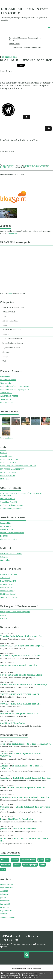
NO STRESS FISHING (8, 462)
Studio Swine (23, 140)
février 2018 (5, 901)
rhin (47, 860)
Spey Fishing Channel (8, 597)
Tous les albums (6, 438)
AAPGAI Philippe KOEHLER (11, 508)
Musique (5, 334)
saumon (17, 864)
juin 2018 (3, 897)
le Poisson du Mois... (10, 321)
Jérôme (3, 828)
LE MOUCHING (6, 584)
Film (4, 316)
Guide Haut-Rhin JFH (8, 502)
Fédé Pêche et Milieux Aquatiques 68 (14, 386)
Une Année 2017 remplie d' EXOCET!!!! (19, 713)
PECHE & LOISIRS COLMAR (11, 553)
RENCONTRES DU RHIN (12, 338)
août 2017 (4, 914)
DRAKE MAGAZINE (8, 581)
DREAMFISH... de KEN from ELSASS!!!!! (25, 11)
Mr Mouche (4, 479)
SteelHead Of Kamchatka (12, 723)
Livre (4, 325)
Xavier (3, 753)
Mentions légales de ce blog (34, 968)
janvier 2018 (5, 904)
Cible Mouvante (6, 402)
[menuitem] (26, 39)
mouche (15, 860)
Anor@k (4, 765)
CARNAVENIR (5, 526)
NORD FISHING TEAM (9, 459)
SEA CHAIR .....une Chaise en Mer (26, 60)
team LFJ (3, 453)
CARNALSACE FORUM (9, 396)
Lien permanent (7, 165)
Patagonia (4, 557)
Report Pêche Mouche (11, 347)
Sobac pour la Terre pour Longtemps (15, 611)
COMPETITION (8, 312)
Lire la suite (12, 233)
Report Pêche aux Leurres (12, 343)
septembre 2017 (6, 910)
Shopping (6, 352)
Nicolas (4, 838)
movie (28, 166)
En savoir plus (31, 977)
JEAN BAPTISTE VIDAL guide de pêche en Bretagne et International (21, 494)
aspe (3, 869)
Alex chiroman (6, 456)
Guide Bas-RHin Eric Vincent (11, 505)
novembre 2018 (6, 884)
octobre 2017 (5, 907)
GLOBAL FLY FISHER (8, 574)
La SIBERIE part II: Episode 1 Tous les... (19, 665)
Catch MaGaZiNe (6, 587)
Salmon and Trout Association (12, 533)
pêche (40, 860)
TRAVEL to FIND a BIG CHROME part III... (20, 694)
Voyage (5, 356)
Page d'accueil (14, 44)
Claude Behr (5, 376)
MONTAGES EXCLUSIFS (12, 330)
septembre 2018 (6, 888)
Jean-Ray (4, 778)
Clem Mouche (5, 383)
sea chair (22, 166)
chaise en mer (36, 166)
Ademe (3, 615)
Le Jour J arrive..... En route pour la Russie (26, 47)
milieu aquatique (30, 864)
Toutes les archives (7, 918)
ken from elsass (28, 860)
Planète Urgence (6, 529)
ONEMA (3, 618)
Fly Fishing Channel (8, 594)
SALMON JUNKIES (7, 475)
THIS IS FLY (5, 578)
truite (42, 864)
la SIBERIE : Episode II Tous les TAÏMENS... (21, 655)
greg (2, 743)
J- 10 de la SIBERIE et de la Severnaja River (21, 674)
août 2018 (4, 891)
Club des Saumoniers (8, 539)
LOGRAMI (4, 536)
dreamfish (5, 864)
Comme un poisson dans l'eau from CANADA (18, 466)
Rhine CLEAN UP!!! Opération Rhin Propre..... (22, 645)
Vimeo (36, 140)
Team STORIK (5, 399)
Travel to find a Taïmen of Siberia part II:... (21, 636)
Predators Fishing (7, 591)
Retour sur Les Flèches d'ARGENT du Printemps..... (25, 684)
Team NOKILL (6, 393)
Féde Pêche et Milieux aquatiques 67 (14, 389)
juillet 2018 (4, 894)
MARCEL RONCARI (7, 498)
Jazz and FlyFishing (8, 472)
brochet (4, 860)
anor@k (4, 797)
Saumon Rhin (5, 523)
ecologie (45, 166)
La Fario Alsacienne (8, 379)
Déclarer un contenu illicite (19, 968)
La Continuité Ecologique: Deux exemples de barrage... (25, 39)
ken (2, 787)
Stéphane (4, 806)
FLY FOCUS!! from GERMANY (11, 469)
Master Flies (5, 560)
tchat (10, 293)
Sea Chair (5, 140)
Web (4, 361)
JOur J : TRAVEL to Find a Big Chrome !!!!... (24, 839)
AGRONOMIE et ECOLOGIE (13, 307)
